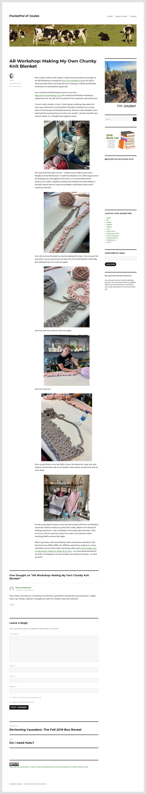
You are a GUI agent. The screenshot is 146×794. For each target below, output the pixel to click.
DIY (10, 86)
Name (12, 666)
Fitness (109, 227)
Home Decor (17, 86)
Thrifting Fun (111, 240)
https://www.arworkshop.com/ (48, 95)
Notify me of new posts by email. (23, 702)
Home (110, 16)
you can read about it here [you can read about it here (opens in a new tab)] (73, 81)
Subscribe (110, 264)
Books (108, 218)
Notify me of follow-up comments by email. (26, 697)
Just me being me (112, 236)
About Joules (121, 16)
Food (108, 229)
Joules (11, 80)
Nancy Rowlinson (23, 588)
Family (108, 222)
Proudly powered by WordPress (35, 784)
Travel (108, 242)
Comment (14, 634)
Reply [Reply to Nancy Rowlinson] (12, 605)
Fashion (109, 224)
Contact (133, 16)
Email (12, 676)
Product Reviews (112, 238)
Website (12, 686)
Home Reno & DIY (112, 233)
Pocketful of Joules (24, 16)
